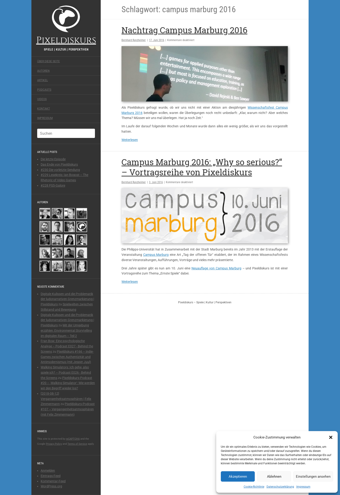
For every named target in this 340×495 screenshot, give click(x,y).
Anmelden (48, 470)
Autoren (43, 70)
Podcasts (44, 89)
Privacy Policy (54, 443)
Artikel (42, 80)
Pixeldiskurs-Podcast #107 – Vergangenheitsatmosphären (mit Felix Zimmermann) (68, 409)
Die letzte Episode (53, 159)
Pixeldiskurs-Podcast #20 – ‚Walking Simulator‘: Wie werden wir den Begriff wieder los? (68, 383)
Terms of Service (77, 443)
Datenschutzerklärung (280, 486)
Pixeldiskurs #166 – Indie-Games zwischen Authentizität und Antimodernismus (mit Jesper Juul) (67, 357)
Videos (42, 99)
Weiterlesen (129, 140)
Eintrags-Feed (51, 476)
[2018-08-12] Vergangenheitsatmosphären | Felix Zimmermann (66, 399)
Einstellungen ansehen (313, 476)
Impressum (303, 486)
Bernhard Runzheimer (133, 40)
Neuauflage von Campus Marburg (216, 268)
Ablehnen (274, 476)
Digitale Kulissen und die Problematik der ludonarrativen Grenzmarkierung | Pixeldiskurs (67, 299)
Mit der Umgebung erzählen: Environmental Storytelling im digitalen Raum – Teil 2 (66, 330)
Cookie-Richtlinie (254, 486)
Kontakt (43, 108)
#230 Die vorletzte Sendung (60, 170)
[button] (330, 437)
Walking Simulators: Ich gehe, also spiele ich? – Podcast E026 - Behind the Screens (66, 372)
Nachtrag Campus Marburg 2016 (184, 30)
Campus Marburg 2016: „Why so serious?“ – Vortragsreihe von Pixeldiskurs (201, 166)
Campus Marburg (156, 254)
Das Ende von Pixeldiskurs (59, 164)
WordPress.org (51, 486)
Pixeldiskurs (66, 25)
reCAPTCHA (73, 438)
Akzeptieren (238, 476)
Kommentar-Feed (53, 481)
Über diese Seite (48, 61)
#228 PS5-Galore (53, 185)
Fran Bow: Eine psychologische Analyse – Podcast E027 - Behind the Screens (67, 346)
